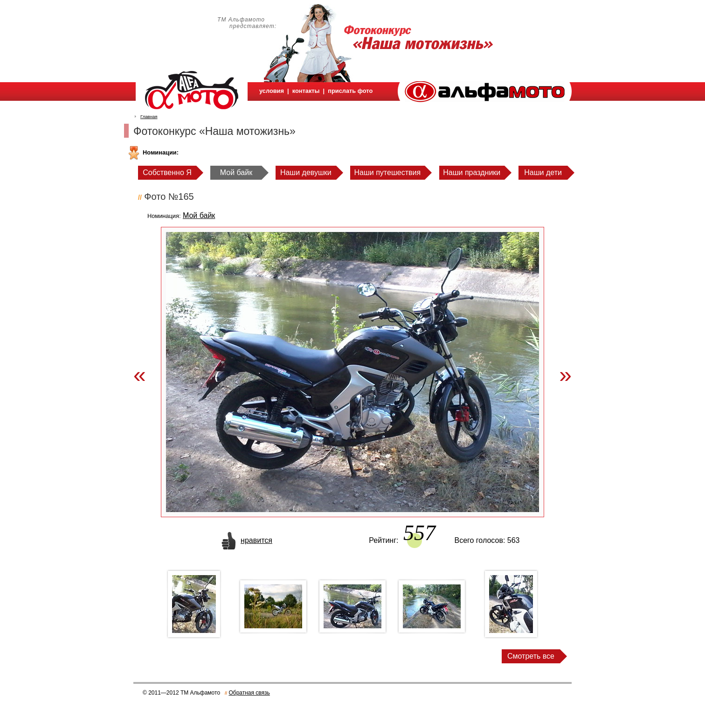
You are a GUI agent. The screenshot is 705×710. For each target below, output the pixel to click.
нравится (256, 540)
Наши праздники (471, 172)
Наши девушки (306, 172)
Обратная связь (249, 692)
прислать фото (350, 90)
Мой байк (236, 172)
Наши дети (543, 172)
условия (271, 90)
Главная (149, 116)
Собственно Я (167, 172)
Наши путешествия (387, 172)
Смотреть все (530, 656)
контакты (306, 90)
